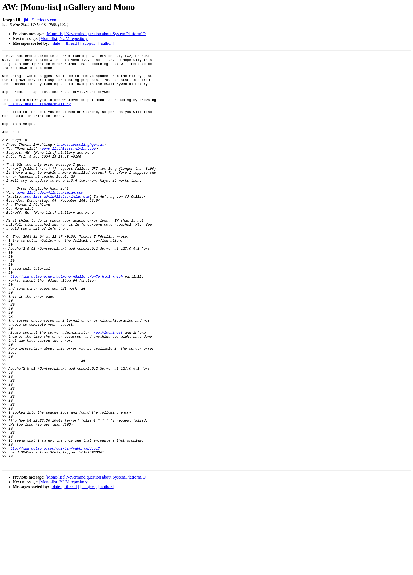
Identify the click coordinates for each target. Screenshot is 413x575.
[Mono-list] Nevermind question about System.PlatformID (96, 33)
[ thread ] (71, 43)
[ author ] (106, 43)
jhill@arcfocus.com (40, 20)
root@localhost (108, 387)
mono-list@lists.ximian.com (69, 166)
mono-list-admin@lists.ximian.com (50, 219)
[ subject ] (88, 43)
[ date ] (56, 43)
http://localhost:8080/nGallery (39, 114)
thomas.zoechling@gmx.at (80, 162)
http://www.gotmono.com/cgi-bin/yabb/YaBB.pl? (54, 526)
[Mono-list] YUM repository (63, 38)
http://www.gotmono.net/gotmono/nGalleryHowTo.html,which (65, 320)
